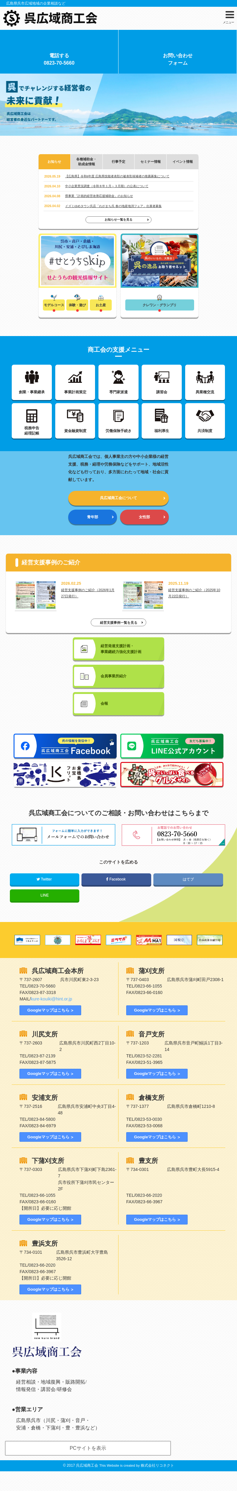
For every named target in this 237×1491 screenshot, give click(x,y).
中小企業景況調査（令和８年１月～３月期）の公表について (106, 189)
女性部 (144, 527)
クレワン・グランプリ (159, 309)
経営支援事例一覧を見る (118, 635)
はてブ (188, 896)
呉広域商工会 (87, 1485)
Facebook (116, 896)
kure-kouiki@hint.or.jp (52, 1016)
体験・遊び (77, 309)
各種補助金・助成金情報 (86, 164)
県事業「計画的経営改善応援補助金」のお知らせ (99, 199)
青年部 (93, 527)
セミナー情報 (150, 164)
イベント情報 (183, 164)
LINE (44, 912)
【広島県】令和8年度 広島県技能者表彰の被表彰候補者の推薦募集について (117, 179)
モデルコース (54, 309)
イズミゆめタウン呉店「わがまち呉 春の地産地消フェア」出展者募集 (113, 209)
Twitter (44, 896)
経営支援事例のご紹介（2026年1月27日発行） (88, 604)
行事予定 (118, 164)
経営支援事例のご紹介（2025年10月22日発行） (195, 604)
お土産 (100, 309)
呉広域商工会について (118, 507)
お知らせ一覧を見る (118, 223)
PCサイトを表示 (88, 1467)
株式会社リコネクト (157, 1485)
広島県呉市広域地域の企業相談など (35, 3)
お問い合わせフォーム (178, 61)
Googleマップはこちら (47, 1027)
